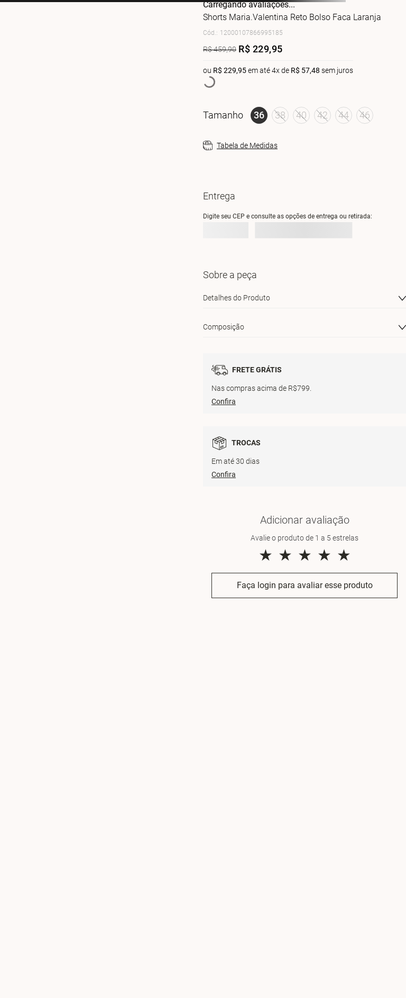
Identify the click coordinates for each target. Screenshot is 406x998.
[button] (259, 115)
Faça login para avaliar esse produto (305, 585)
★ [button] (266, 555)
